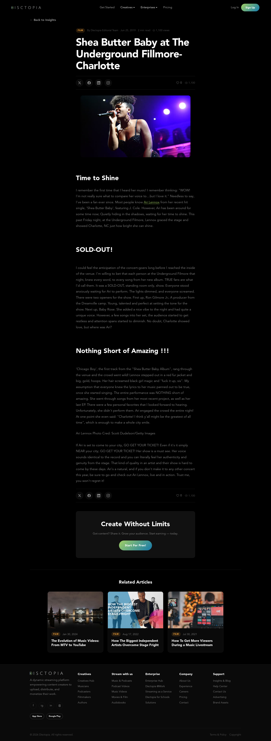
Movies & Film (120, 697)
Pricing (167, 7)
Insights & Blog (222, 680)
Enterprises (148, 7)
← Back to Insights (43, 20)
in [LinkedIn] (51, 705)
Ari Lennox (152, 202)
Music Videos (119, 691)
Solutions (150, 702)
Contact (183, 702)
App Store (37, 716)
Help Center (220, 686)
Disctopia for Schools (157, 697)
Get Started (107, 7)
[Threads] (59, 705)
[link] (75, 621)
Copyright (235, 734)
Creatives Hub (86, 680)
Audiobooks (119, 702)
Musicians (83, 686)
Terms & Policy (218, 734)
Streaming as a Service (158, 691)
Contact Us (219, 691)
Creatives (126, 7)
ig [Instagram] (42, 705)
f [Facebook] (33, 705)
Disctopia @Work (155, 686)
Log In (235, 7)
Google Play (55, 716)
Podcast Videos (120, 686)
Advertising (219, 697)
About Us (184, 680)
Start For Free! (135, 545)
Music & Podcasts (122, 680)
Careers (183, 691)
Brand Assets (220, 702)
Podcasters (84, 691)
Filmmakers (84, 697)
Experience (185, 686)
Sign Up (250, 7)
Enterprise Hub (154, 680)
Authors (82, 702)
